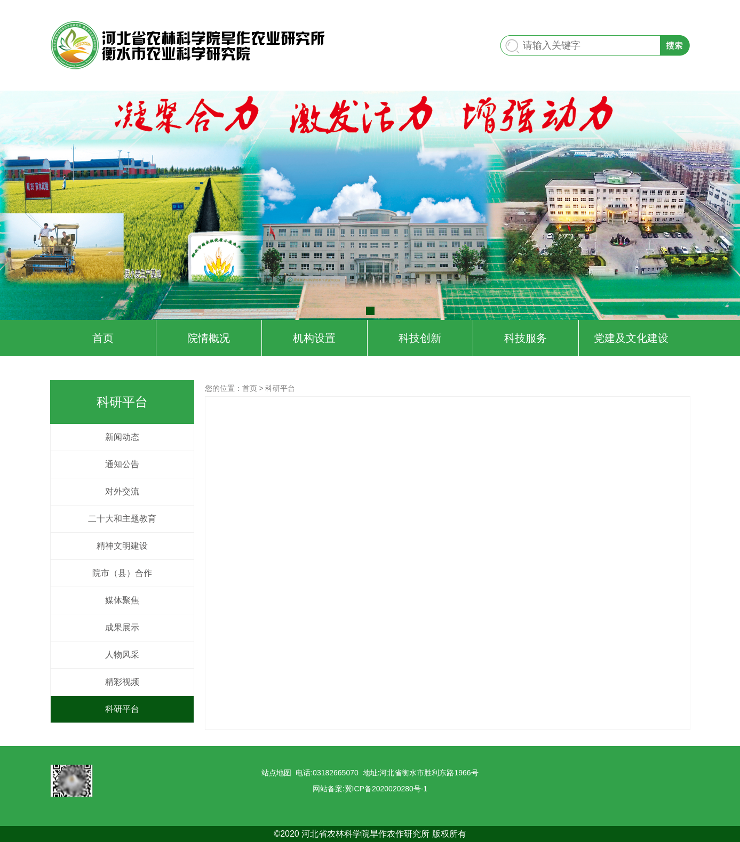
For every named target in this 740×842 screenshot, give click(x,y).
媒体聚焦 (122, 600)
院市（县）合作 (122, 573)
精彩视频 (122, 681)
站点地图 (276, 772)
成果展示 (122, 627)
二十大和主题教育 (122, 518)
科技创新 (420, 338)
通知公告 (122, 464)
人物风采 (122, 654)
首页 (103, 338)
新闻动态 (122, 437)
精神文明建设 (122, 545)
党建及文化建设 (631, 338)
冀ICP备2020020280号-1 (386, 788)
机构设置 (314, 338)
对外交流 (122, 491)
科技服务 (525, 338)
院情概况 (208, 338)
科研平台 (122, 708)
